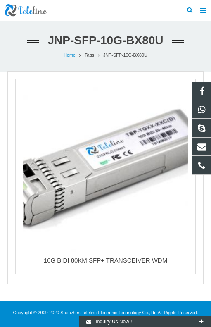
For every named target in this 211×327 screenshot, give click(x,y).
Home (70, 55)
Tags (89, 55)
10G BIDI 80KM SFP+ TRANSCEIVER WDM (105, 260)
